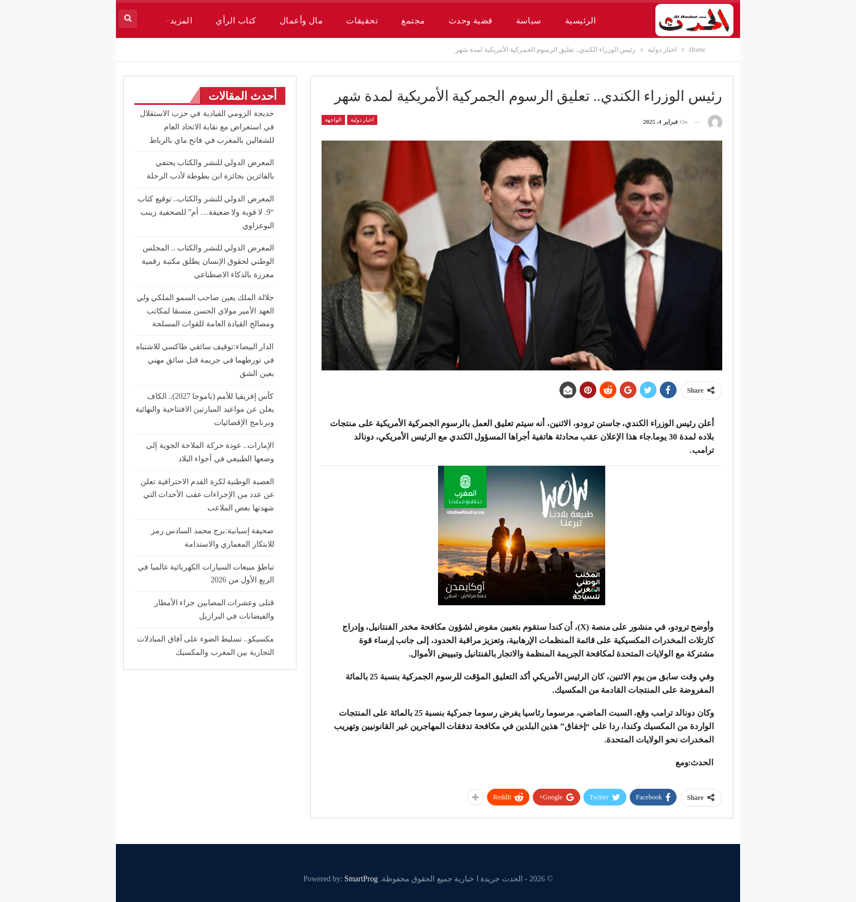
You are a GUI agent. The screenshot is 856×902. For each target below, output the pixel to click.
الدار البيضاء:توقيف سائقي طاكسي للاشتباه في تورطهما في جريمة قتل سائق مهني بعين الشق (205, 360)
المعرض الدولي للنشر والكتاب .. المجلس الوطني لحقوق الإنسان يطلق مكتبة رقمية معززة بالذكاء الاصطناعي (208, 261)
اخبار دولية (362, 120)
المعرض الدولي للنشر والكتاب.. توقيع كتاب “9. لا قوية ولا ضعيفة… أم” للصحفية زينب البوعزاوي (206, 212)
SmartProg (361, 879)
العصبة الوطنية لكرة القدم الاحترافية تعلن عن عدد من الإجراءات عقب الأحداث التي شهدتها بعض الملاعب (207, 495)
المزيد (181, 20)
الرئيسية (580, 20)
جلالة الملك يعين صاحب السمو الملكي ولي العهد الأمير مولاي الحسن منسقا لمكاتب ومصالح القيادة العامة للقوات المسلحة (205, 311)
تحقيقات (362, 20)
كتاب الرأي (236, 20)
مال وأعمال (301, 20)
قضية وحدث (471, 20)
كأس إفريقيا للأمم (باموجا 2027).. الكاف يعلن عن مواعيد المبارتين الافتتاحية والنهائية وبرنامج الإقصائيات (204, 409)
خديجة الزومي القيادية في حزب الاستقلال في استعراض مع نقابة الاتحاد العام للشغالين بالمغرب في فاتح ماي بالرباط (207, 126)
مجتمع (413, 20)
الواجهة (333, 120)
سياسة (529, 20)
